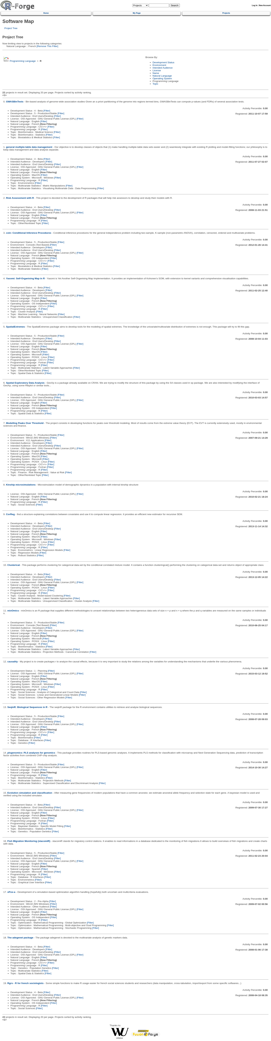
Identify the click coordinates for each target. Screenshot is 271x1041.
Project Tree (10, 28)
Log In (254, 5)
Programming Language (23, 61)
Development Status (163, 62)
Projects (226, 13)
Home (46, 13)
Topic (155, 83)
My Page (137, 13)
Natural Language (162, 75)
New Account (265, 5)
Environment (159, 65)
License (157, 70)
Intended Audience (163, 67)
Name (156, 73)
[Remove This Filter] (47, 46)
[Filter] (46, 110)
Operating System (162, 78)
